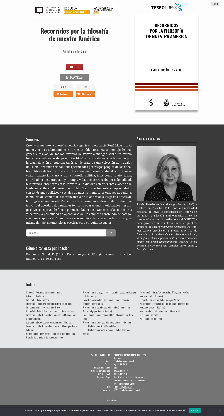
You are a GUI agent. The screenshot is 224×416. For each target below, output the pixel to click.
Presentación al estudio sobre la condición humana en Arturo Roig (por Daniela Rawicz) (106, 309)
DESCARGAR (74, 77)
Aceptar (194, 410)
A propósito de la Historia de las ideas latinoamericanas (50, 311)
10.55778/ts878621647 (123, 386)
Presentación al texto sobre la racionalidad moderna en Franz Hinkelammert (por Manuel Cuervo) (107, 324)
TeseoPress (112, 400)
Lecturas (64, 94)
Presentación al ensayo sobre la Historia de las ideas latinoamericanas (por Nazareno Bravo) (49, 305)
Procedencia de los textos (151, 318)
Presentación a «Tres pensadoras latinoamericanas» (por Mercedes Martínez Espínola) (164, 305)
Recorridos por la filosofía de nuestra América (74, 34)
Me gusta (86, 94)
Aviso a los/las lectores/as (37, 296)
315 (85, 87)
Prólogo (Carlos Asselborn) (38, 300)
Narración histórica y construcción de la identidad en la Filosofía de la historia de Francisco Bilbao (50, 335)
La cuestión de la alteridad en (160, 300)
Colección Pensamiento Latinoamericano (44, 292)
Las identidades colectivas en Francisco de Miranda (48, 322)
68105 (63, 87)
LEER (74, 67)
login (215, 4)
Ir (111, 232)
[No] (219, 410)
